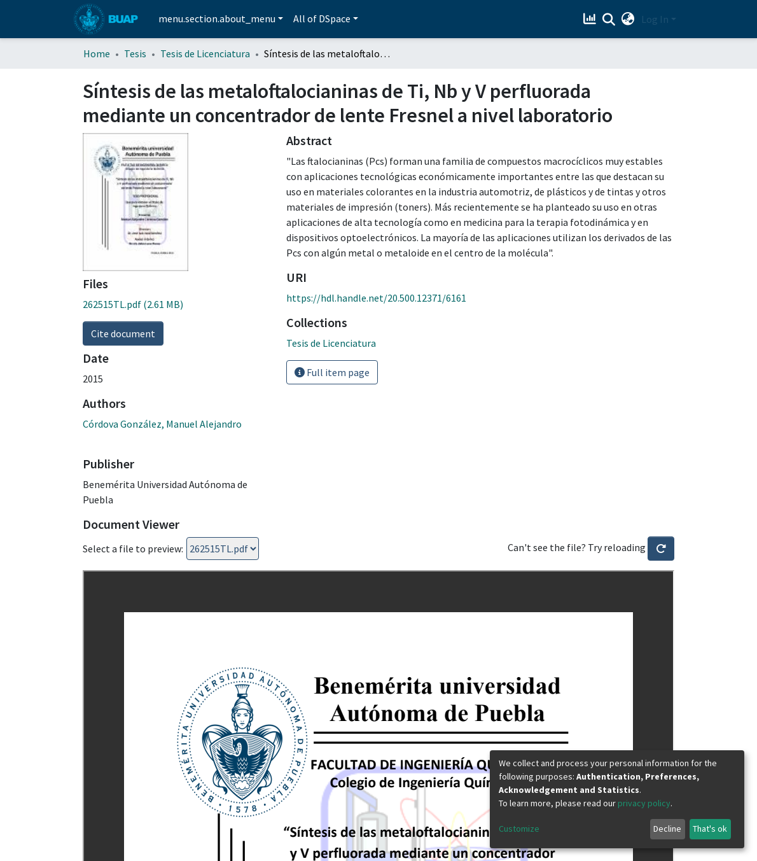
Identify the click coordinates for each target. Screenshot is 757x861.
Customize (519, 828)
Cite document (123, 333)
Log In (655, 19)
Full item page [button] (332, 372)
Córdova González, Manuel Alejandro (162, 423)
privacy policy (644, 803)
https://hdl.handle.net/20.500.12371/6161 (376, 297)
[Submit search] (609, 19)
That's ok (710, 828)
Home (96, 53)
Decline (667, 828)
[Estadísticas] (591, 19)
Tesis (135, 53)
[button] (628, 19)
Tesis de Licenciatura (205, 53)
